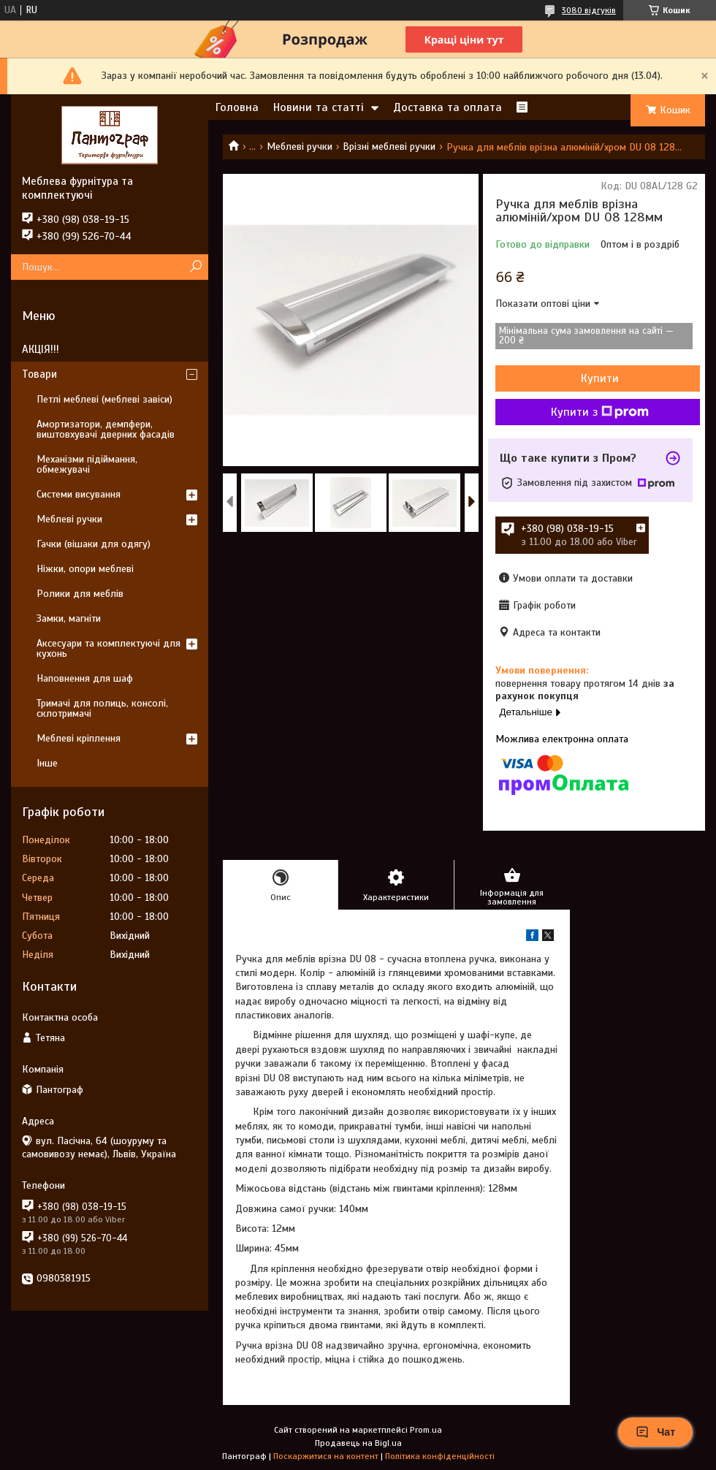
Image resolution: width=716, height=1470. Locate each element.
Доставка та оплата (447, 107)
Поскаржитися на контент (325, 1456)
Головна (237, 107)
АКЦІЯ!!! (40, 349)
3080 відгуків (589, 10)
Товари (39, 374)
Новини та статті (318, 107)
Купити (600, 378)
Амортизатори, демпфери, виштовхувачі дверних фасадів (106, 429)
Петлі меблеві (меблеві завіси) (104, 399)
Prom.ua (426, 1430)
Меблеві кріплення (79, 738)
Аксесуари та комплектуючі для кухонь (108, 648)
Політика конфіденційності (440, 1456)
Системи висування (79, 494)
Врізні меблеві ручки (389, 146)
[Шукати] (195, 267)
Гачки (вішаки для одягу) (94, 544)
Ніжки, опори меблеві (85, 569)
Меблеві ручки (299, 146)
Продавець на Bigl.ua (358, 1443)
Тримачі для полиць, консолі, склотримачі (102, 708)
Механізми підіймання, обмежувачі (87, 464)
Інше (47, 763)
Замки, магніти (69, 618)
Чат (655, 1432)
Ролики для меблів (80, 593)
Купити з (600, 412)
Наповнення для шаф (85, 678)
